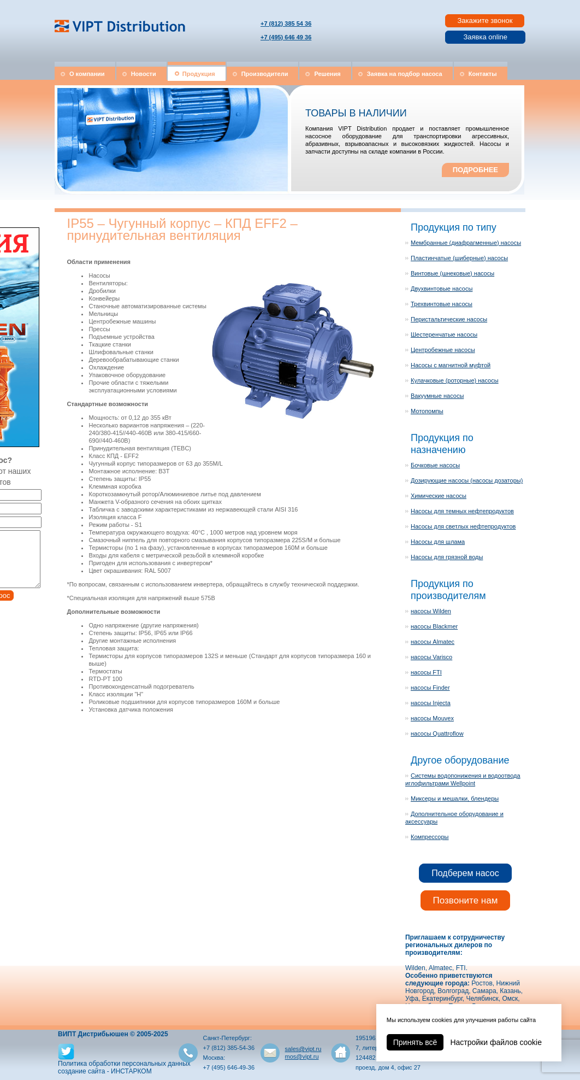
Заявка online (485, 37)
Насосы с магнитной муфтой (450, 365)
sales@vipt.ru (303, 1049)
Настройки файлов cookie (496, 1042)
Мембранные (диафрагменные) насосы (466, 242)
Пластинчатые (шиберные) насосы (459, 258)
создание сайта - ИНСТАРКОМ (105, 1071)
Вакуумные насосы (437, 395)
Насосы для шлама (438, 541)
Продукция (198, 74)
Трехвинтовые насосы (441, 304)
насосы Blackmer (434, 626)
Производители (264, 74)
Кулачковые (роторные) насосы (455, 380)
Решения (327, 74)
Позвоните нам (465, 900)
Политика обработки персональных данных (124, 1063)
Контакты (483, 74)
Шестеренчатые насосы (444, 334)
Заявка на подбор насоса (404, 74)
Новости (143, 74)
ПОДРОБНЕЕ (475, 170)
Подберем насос (465, 873)
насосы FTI (426, 672)
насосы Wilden (431, 611)
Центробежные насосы (443, 350)
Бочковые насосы (435, 465)
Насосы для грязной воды (447, 557)
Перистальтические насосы (449, 319)
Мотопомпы (427, 411)
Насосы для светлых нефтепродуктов (463, 526)
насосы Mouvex (432, 718)
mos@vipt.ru (302, 1056)
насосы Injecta (431, 703)
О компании (87, 74)
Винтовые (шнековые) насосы (452, 273)
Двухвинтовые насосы (441, 288)
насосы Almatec (432, 641)
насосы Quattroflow (437, 733)
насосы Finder (430, 687)
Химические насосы (438, 495)
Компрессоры (430, 837)
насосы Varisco (431, 657)
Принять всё (415, 1042)
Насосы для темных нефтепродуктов (462, 511)
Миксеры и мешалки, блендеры (455, 798)
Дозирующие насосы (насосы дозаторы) (467, 480)
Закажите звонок (484, 20)
